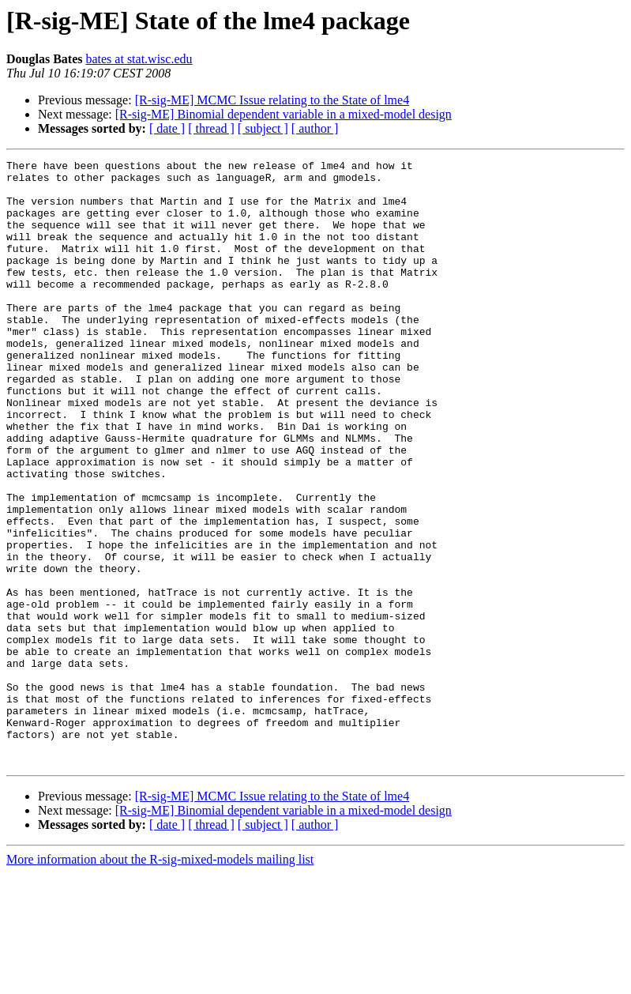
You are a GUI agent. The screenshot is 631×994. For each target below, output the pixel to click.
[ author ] (315, 128)
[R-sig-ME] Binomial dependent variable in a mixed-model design (283, 114)
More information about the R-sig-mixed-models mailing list (160, 980)
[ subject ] (263, 128)
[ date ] (167, 128)
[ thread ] (211, 128)
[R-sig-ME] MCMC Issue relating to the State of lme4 (272, 100)
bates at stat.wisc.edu (138, 59)
